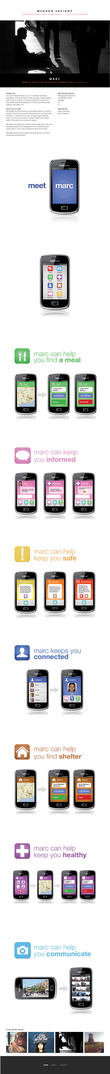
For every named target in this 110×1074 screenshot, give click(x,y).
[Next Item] (100, 1042)
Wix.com (68, 1066)
